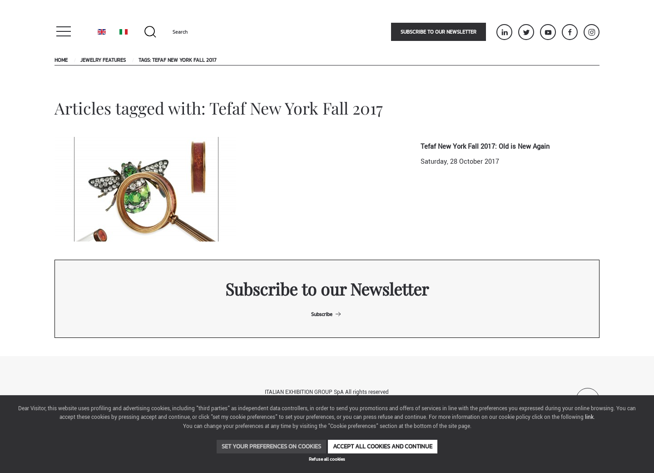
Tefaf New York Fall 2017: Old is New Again (485, 146)
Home (61, 60)
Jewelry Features (103, 60)
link (589, 417)
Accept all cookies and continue (382, 446)
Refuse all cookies (327, 459)
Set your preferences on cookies (271, 446)
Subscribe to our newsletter (438, 31)
